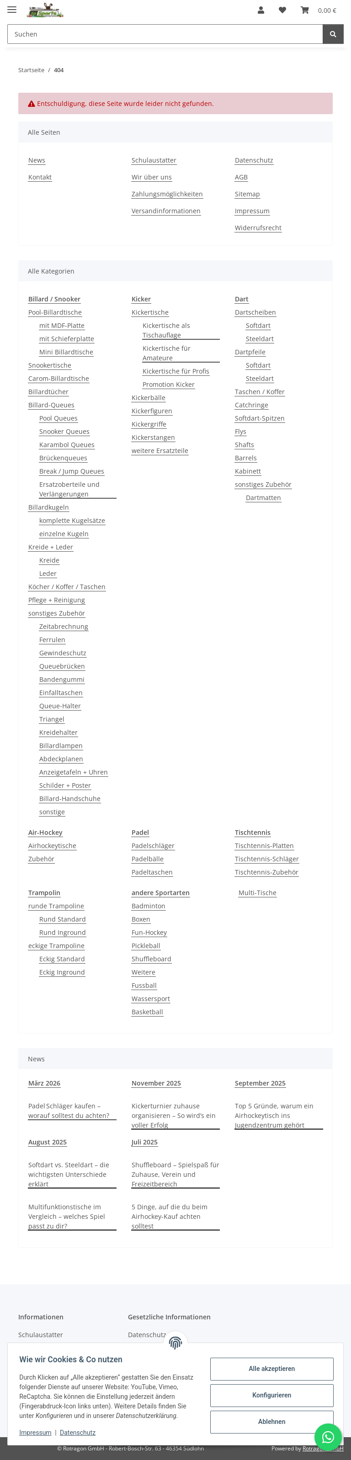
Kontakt (40, 177)
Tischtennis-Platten (264, 845)
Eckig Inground (62, 972)
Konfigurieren (268, 1390)
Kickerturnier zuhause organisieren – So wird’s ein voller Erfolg (174, 1115)
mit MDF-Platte (62, 325)
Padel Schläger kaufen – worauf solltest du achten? (68, 1111)
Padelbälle (148, 858)
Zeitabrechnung (63, 626)
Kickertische (150, 312)
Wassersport (151, 998)
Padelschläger (153, 845)
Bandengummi (62, 679)
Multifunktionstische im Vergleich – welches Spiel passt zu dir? (66, 1216)
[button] (260, 10)
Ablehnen (268, 1417)
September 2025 (260, 1083)
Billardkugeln (48, 507)
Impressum (38, 1432)
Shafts (244, 444)
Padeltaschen (152, 872)
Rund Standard (62, 919)
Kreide (49, 560)
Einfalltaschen (61, 692)
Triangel (51, 719)
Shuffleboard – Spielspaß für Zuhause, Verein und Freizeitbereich (175, 1174)
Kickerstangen (153, 437)
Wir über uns (152, 177)
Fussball (144, 985)
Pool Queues (58, 418)
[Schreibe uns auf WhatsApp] (328, 1437)
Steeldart (260, 338)
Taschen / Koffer (260, 391)
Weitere (143, 972)
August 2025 (47, 1142)
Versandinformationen (166, 210)
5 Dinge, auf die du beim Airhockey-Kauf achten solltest (169, 1216)
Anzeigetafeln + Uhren (73, 772)
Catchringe (251, 405)
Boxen (141, 919)
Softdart (258, 325)
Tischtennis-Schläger (267, 858)
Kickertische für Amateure (167, 353)
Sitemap (247, 194)
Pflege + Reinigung (56, 600)
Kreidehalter (58, 732)
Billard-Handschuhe (70, 798)
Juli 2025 (145, 1142)
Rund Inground (62, 932)
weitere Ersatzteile (160, 450)
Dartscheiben (255, 312)
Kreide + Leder (50, 547)
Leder (48, 573)
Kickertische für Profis (176, 371)
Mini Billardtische (66, 352)
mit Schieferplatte (66, 338)
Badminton (148, 905)
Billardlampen (61, 745)
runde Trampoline (56, 905)
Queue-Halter (60, 705)
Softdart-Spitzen (260, 418)
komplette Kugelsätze (72, 520)
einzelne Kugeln (64, 533)
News (36, 160)
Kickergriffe (149, 424)
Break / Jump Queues (71, 471)
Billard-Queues (51, 405)
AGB (241, 177)
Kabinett (248, 471)
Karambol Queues (67, 444)
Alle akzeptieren (268, 1364)
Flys (240, 431)
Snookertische (49, 365)
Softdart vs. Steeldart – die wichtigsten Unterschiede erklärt (68, 1174)
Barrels (246, 457)
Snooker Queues (64, 431)
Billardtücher (48, 391)
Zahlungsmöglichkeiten (167, 194)
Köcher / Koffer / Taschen (67, 586)
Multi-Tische (258, 892)
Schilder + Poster (65, 785)
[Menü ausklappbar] (11, 5)
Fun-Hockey (149, 932)
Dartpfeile (250, 352)
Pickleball (146, 945)
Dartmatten (263, 497)
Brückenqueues (63, 457)
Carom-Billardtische (58, 378)
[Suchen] (333, 34)
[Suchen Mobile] (165, 34)
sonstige (52, 811)
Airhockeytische (52, 845)
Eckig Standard (62, 958)
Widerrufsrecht (258, 227)
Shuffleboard (151, 958)
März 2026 (44, 1083)
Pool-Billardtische (55, 312)
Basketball (147, 1011)
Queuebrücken (62, 666)
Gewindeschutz (62, 652)
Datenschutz (81, 1432)
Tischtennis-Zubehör (266, 872)
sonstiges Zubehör (56, 613)
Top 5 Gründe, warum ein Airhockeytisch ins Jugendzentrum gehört (274, 1115)
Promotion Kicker (169, 384)
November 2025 (156, 1083)
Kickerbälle (148, 397)
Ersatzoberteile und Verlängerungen (69, 489)
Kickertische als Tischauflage (166, 330)
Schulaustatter (154, 160)
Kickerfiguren (152, 410)
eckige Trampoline (56, 945)
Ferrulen (52, 639)
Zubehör (41, 858)
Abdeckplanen (61, 758)
